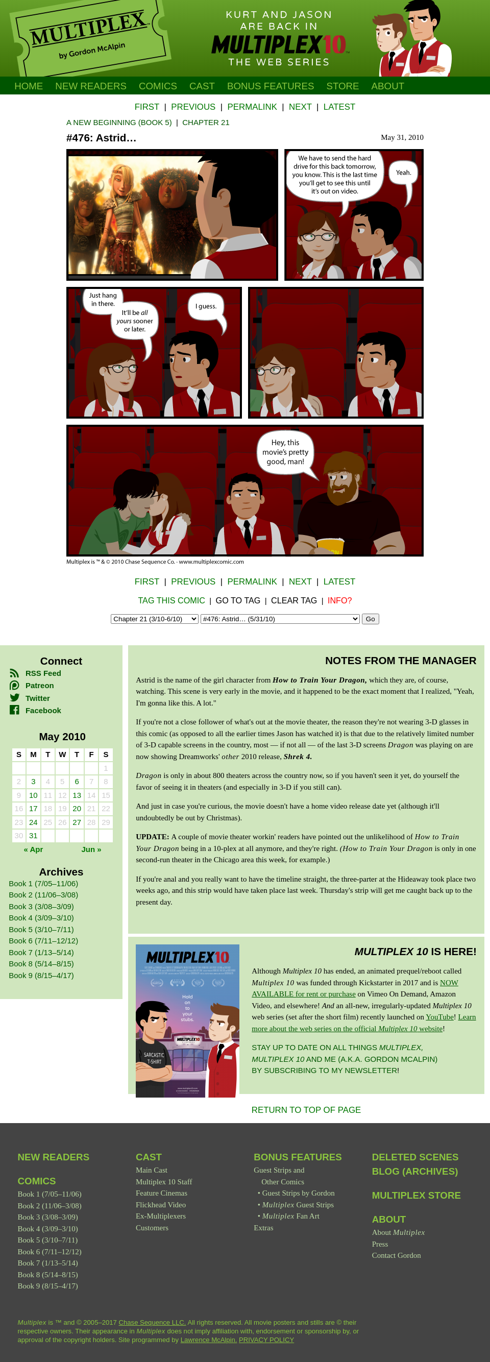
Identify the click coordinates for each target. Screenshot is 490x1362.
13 (76, 795)
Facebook (35, 710)
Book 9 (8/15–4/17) (41, 975)
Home (28, 86)
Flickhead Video (161, 1205)
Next (300, 107)
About (388, 86)
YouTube (440, 1017)
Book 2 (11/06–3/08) (43, 894)
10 (33, 795)
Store (342, 86)
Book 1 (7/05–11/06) (43, 883)
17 (33, 808)
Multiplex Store (416, 1195)
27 (76, 822)
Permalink (252, 107)
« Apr (33, 849)
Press (380, 1244)
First (147, 107)
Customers (152, 1228)
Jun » (92, 849)
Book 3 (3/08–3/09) (41, 906)
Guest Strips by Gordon (298, 1193)
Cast (202, 86)
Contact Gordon (396, 1255)
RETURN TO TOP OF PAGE (306, 1110)
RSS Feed (35, 673)
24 (33, 822)
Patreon (31, 685)
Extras (263, 1228)
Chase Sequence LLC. (152, 1322)
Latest (339, 107)
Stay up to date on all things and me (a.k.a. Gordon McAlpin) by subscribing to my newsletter (344, 1059)
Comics (158, 86)
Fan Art (291, 1216)
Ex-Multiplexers (161, 1216)
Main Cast (151, 1170)
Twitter (29, 698)
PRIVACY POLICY (266, 1340)
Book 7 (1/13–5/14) (41, 952)
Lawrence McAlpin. (209, 1340)
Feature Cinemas (161, 1193)
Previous (193, 107)
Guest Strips (298, 1205)
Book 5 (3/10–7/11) (41, 929)
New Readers (91, 86)
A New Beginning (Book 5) (119, 122)
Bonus (270, 86)
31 (33, 835)
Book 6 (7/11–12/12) (43, 940)
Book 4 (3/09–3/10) (41, 917)
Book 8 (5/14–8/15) (41, 963)
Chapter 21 (206, 122)
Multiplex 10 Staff (164, 1182)
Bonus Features (298, 1157)
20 (76, 808)
